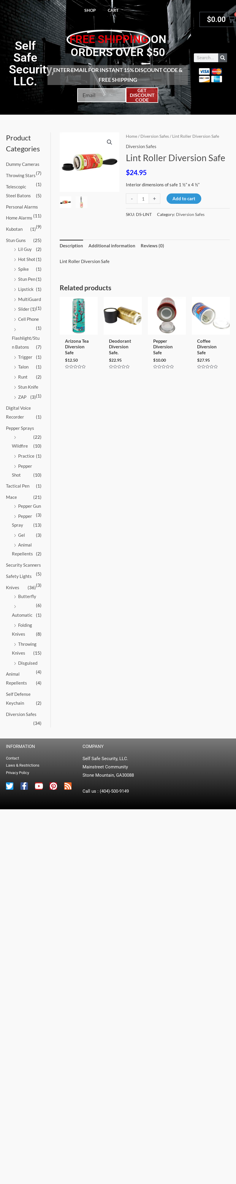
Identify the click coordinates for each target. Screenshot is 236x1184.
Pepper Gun (29, 506)
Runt (23, 376)
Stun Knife (28, 387)
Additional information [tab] (111, 245)
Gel (21, 535)
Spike (23, 269)
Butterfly (27, 596)
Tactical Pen (17, 485)
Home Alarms (19, 217)
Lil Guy (25, 249)
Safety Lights (19, 576)
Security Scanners (23, 565)
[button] (109, 142)
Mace (11, 497)
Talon (23, 366)
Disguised (27, 663)
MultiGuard (29, 299)
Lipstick (26, 289)
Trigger (25, 357)
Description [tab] (71, 245)
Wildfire (20, 445)
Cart (113, 10)
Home (131, 136)
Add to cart (183, 198)
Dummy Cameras (22, 164)
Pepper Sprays (20, 428)
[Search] (222, 57)
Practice (26, 456)
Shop (90, 10)
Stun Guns (16, 240)
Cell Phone (28, 319)
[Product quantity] (143, 198)
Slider (23, 309)
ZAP (22, 397)
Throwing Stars (21, 175)
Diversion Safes (21, 714)
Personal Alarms (22, 206)
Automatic (22, 615)
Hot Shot (26, 259)
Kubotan (14, 229)
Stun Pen (26, 279)
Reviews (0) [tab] (152, 245)
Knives (12, 587)
